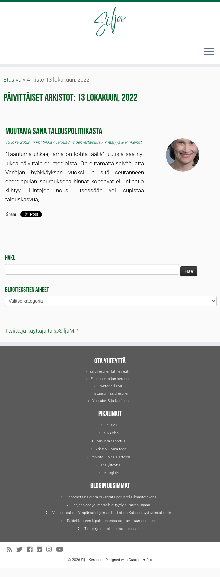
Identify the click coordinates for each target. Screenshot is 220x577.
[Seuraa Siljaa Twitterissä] (21, 549)
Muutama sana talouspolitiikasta (53, 130)
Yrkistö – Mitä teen (110, 449)
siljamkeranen (119, 379)
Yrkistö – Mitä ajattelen (111, 457)
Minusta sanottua (111, 441)
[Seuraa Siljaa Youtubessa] (61, 549)
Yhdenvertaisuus (86, 142)
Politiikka (44, 142)
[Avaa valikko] (209, 52)
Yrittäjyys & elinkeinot (123, 142)
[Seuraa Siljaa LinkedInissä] (41, 549)
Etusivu (12, 79)
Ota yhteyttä (111, 465)
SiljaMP (117, 386)
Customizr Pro (140, 560)
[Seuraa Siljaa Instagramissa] (51, 549)
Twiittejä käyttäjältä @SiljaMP (41, 330)
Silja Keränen (118, 401)
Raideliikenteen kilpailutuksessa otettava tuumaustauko (111, 521)
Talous (61, 142)
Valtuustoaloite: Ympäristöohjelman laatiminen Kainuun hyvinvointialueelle (111, 513)
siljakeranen (119, 393)
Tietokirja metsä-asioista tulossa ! (111, 529)
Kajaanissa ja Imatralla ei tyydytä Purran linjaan (111, 505)
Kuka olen (111, 433)
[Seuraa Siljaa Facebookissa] (32, 549)
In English (110, 473)
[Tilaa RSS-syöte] (11, 549)
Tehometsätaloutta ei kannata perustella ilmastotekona (111, 497)
